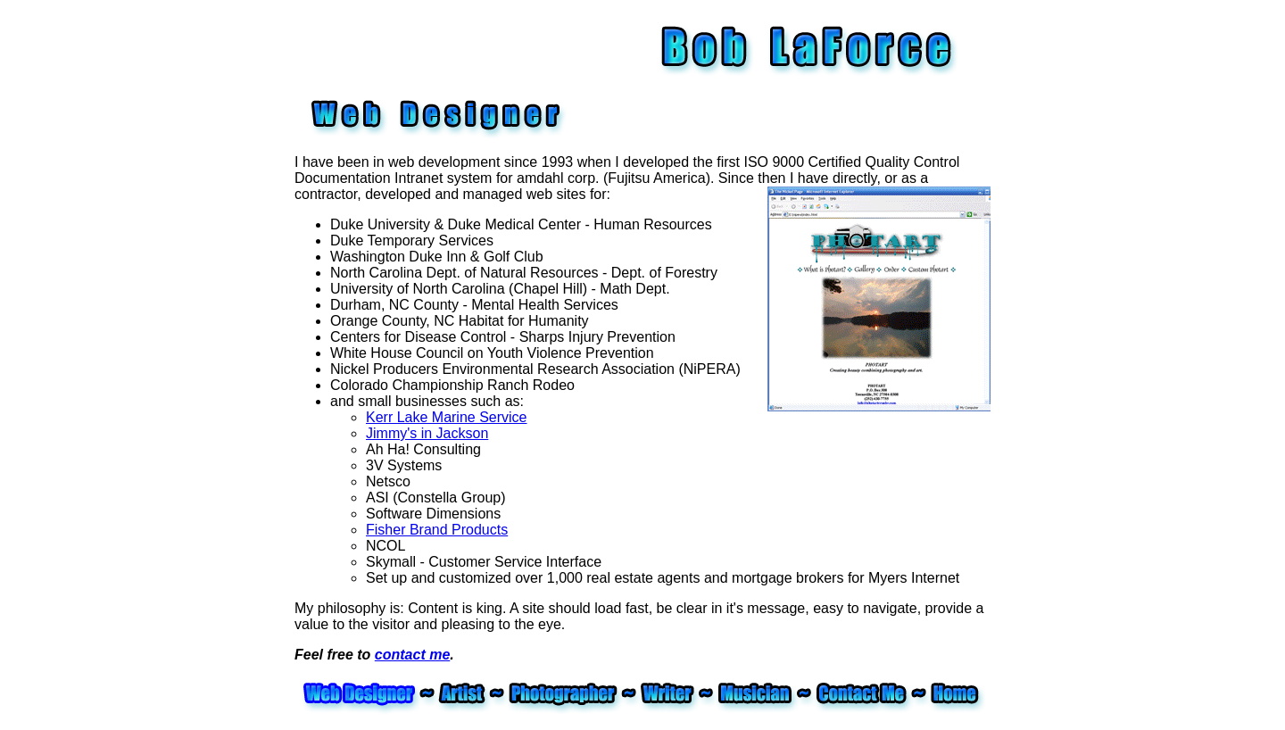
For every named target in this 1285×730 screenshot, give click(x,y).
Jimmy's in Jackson (427, 433)
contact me (412, 654)
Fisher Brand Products (437, 529)
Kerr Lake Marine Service (446, 417)
